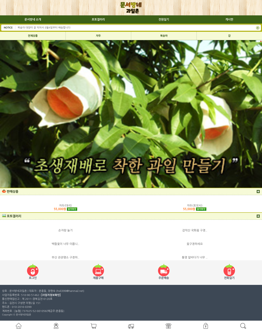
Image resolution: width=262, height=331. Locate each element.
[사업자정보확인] (51, 295)
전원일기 (163, 19)
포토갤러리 (98, 19)
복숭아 (164, 35)
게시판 (229, 19)
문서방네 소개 (33, 19)
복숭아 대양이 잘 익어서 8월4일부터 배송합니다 (44, 27)
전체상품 (33, 35)
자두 (98, 35)
